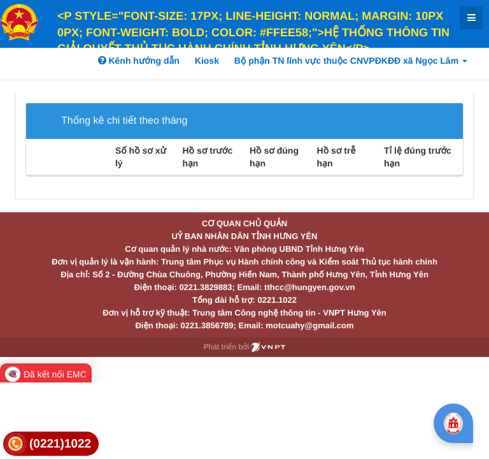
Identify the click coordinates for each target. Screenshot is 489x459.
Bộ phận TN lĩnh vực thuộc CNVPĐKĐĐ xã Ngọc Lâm (350, 60)
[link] (51, 444)
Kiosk (207, 60)
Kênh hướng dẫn (139, 60)
